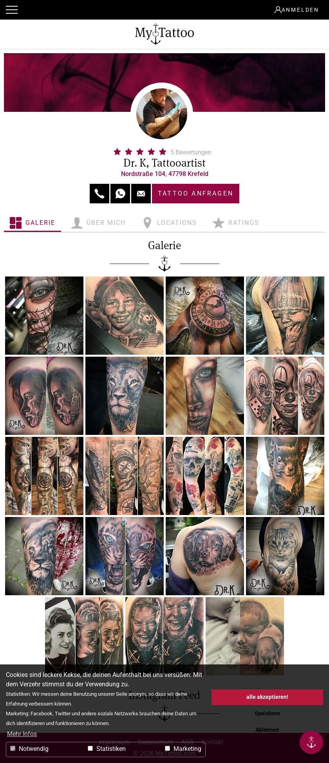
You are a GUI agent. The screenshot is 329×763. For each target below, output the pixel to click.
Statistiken (107, 748)
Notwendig (29, 748)
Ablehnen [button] (267, 730)
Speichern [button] (267, 713)
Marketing (183, 748)
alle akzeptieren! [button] (267, 697)
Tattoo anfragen (195, 193)
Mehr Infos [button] (22, 734)
